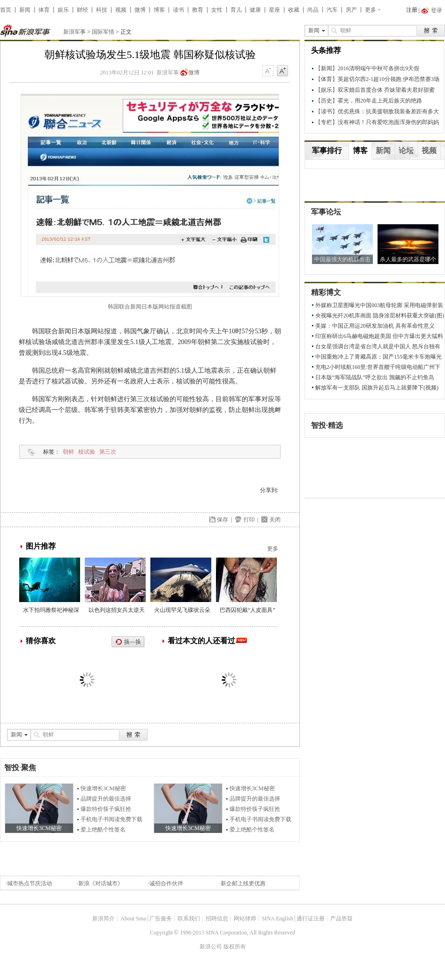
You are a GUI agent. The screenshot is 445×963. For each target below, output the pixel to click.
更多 (370, 10)
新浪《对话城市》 (100, 883)
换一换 (128, 642)
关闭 (275, 519)
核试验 (86, 451)
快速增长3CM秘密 (103, 788)
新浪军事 (74, 32)
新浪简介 (103, 918)
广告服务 (160, 918)
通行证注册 (311, 918)
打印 (249, 519)
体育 (44, 10)
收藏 (293, 10)
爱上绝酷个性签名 (103, 829)
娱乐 (63, 10)
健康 (255, 10)
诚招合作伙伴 (166, 883)
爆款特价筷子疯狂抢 (106, 809)
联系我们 (189, 918)
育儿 (236, 10)
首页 (5, 10)
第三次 (107, 451)
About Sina (133, 918)
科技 (101, 10)
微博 (140, 10)
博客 (159, 10)
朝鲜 (68, 451)
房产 (351, 10)
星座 (274, 10)
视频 (120, 10)
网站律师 (245, 918)
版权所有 (234, 946)
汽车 (332, 10)
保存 (222, 519)
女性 (216, 10)
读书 (178, 10)
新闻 (24, 10)
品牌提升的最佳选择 (106, 798)
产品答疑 (341, 918)
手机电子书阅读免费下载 (111, 819)
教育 (197, 10)
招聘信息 (217, 918)
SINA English (277, 918)
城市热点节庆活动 (29, 883)
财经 (82, 10)
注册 (411, 10)
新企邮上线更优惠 (243, 883)
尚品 (313, 10)
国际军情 (103, 32)
